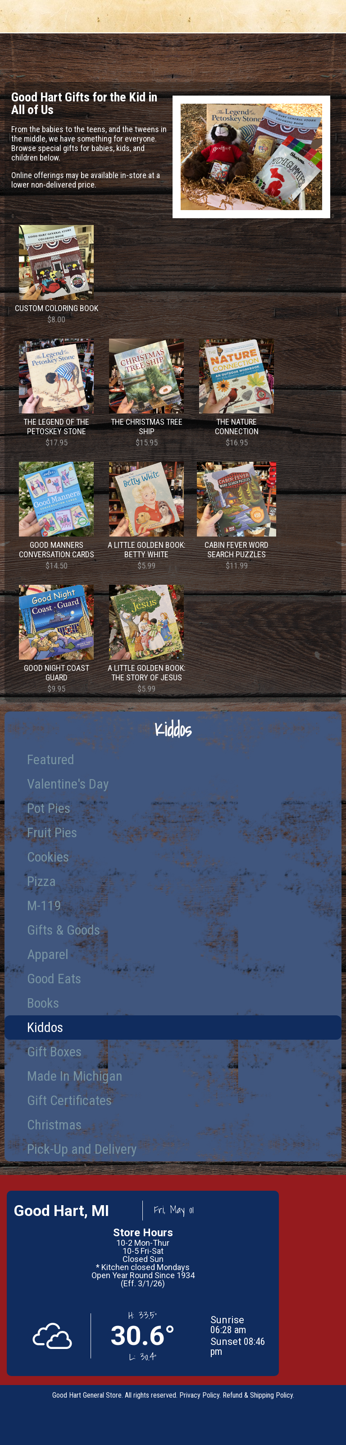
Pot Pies (48, 808)
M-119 (44, 905)
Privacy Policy (199, 1395)
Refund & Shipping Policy (258, 1395)
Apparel (47, 954)
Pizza (41, 881)
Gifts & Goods (63, 930)
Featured (50, 759)
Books (43, 1003)
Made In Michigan (75, 1076)
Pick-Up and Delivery (82, 1149)
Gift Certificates (69, 1100)
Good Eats (54, 978)
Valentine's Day (68, 784)
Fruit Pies (52, 832)
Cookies (48, 857)
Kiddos (45, 1027)
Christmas (54, 1125)
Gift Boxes (54, 1052)
